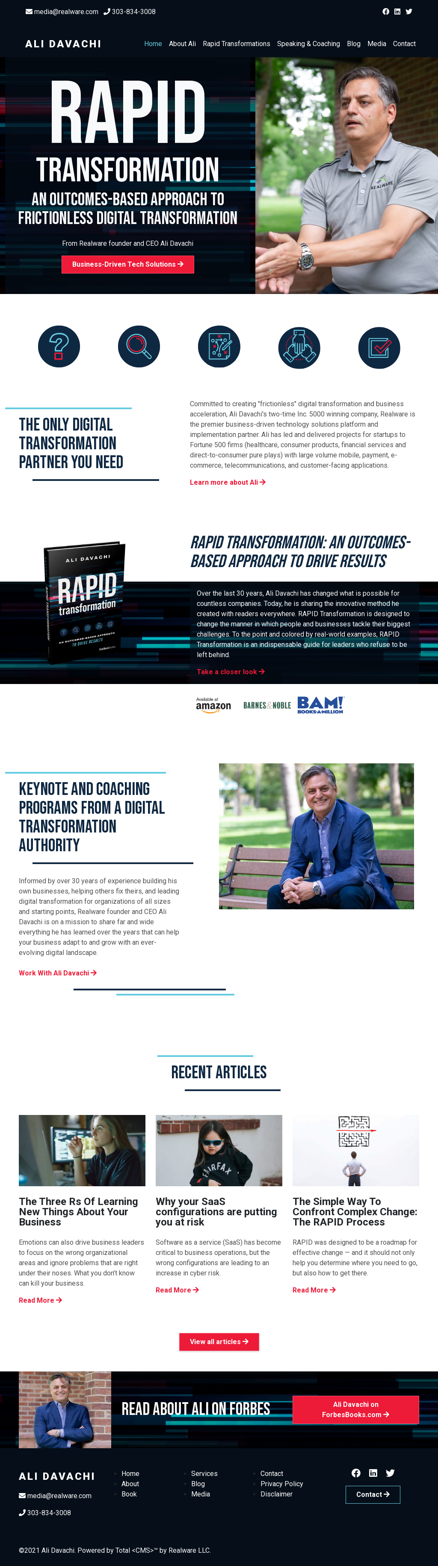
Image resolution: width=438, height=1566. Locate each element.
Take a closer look (231, 672)
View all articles (219, 1342)
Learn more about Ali (228, 482)
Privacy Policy (281, 1484)
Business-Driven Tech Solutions (127, 264)
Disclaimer (276, 1494)
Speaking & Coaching (308, 44)
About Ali (182, 44)
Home (153, 44)
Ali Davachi (63, 44)
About (130, 1484)
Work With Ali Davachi (58, 973)
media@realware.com (62, 12)
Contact (404, 44)
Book (129, 1494)
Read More (40, 1300)
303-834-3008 (130, 12)
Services (204, 1474)
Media (376, 44)
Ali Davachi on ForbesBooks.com (355, 1409)
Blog (354, 44)
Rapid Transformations (236, 44)
